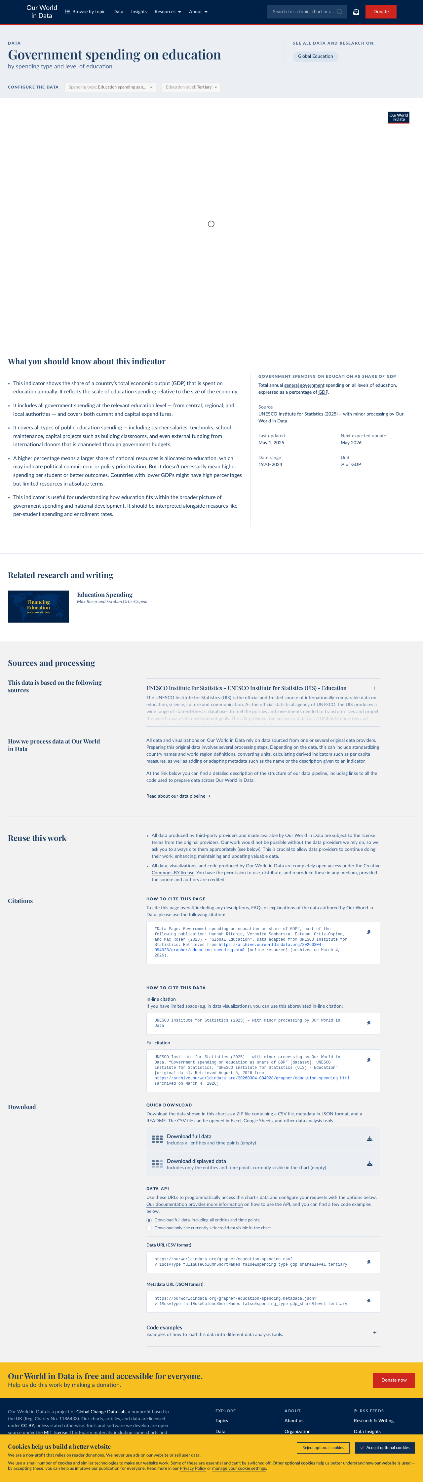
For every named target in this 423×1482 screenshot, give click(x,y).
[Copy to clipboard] (361, 932)
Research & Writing (374, 1432)
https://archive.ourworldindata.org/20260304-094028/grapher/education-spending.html (252, 1087)
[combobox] (307, 11)
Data (118, 12)
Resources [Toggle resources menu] (168, 11)
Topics (221, 1432)
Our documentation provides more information (194, 1213)
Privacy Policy (193, 1468)
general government (304, 385)
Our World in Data (41, 12)
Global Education (315, 56)
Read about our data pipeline (178, 796)
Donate (381, 12)
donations (95, 1455)
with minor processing (365, 414)
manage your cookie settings (239, 1468)
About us (294, 1432)
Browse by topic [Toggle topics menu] (85, 11)
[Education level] (191, 87)
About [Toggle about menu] (198, 11)
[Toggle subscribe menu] (356, 11)
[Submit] (339, 12)
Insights (139, 12)
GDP (323, 392)
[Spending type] (110, 87)
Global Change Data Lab (101, 1424)
